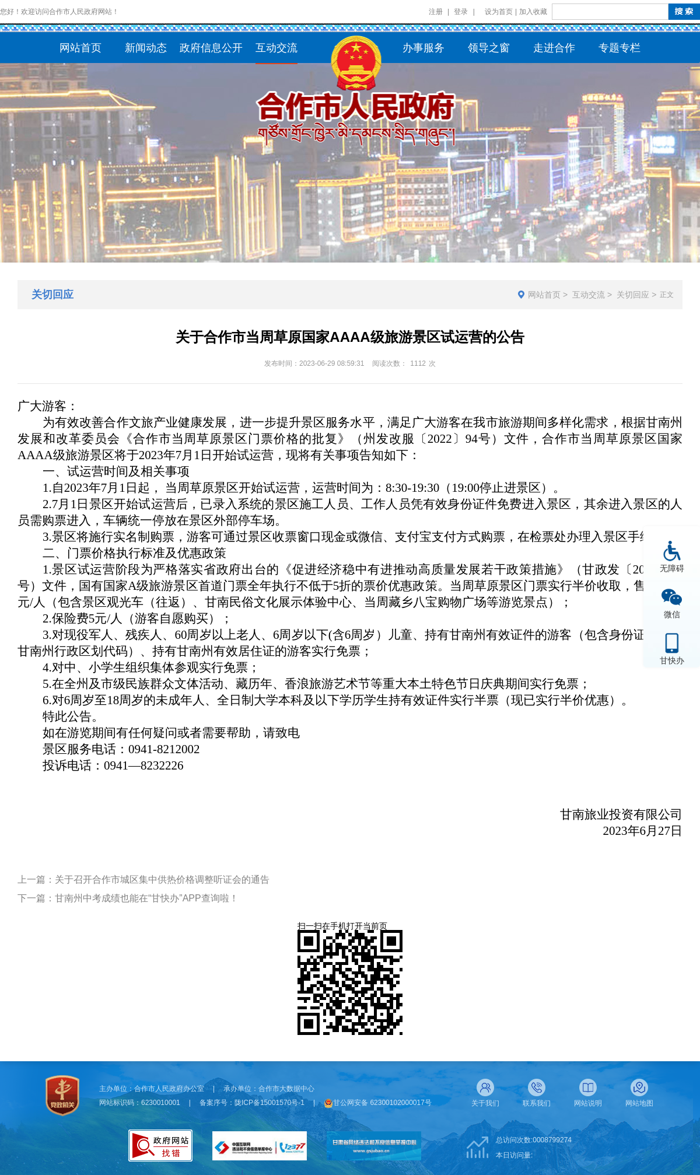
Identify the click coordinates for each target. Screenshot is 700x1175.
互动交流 (588, 294)
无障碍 (672, 568)
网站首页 (544, 294)
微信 (672, 614)
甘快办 (672, 660)
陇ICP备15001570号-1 (269, 1103)
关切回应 (633, 294)
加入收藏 (533, 12)
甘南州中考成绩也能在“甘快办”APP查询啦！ (147, 898)
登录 (461, 12)
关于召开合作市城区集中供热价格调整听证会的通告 (162, 879)
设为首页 (499, 12)
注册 (436, 12)
